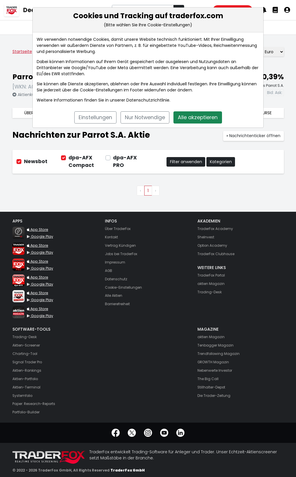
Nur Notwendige (145, 117)
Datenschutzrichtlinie (147, 100)
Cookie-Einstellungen (101, 90)
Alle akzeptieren (198, 117)
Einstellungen (95, 117)
